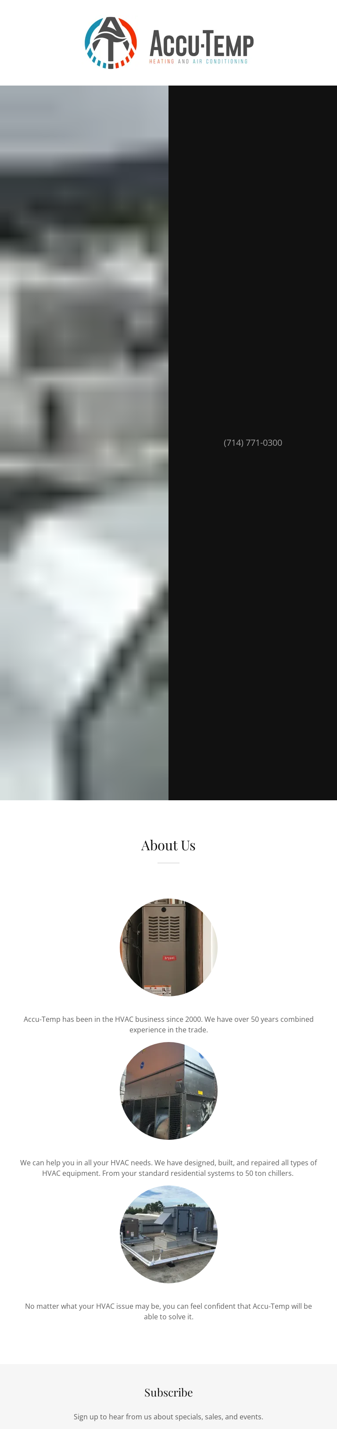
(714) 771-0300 (253, 442)
